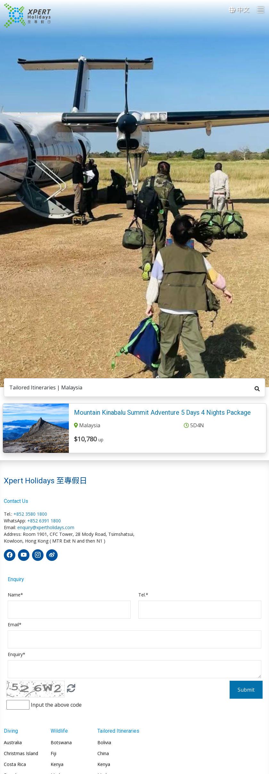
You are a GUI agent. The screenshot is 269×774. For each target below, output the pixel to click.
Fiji (53, 753)
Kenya (57, 764)
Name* (15, 595)
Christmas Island (21, 753)
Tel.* (143, 595)
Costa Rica (15, 764)
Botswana (61, 742)
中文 (239, 9)
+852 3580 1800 (30, 514)
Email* (14, 624)
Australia (13, 742)
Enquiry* (16, 654)
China (103, 753)
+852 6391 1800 (44, 521)
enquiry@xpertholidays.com (45, 527)
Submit (246, 689)
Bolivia (104, 742)
